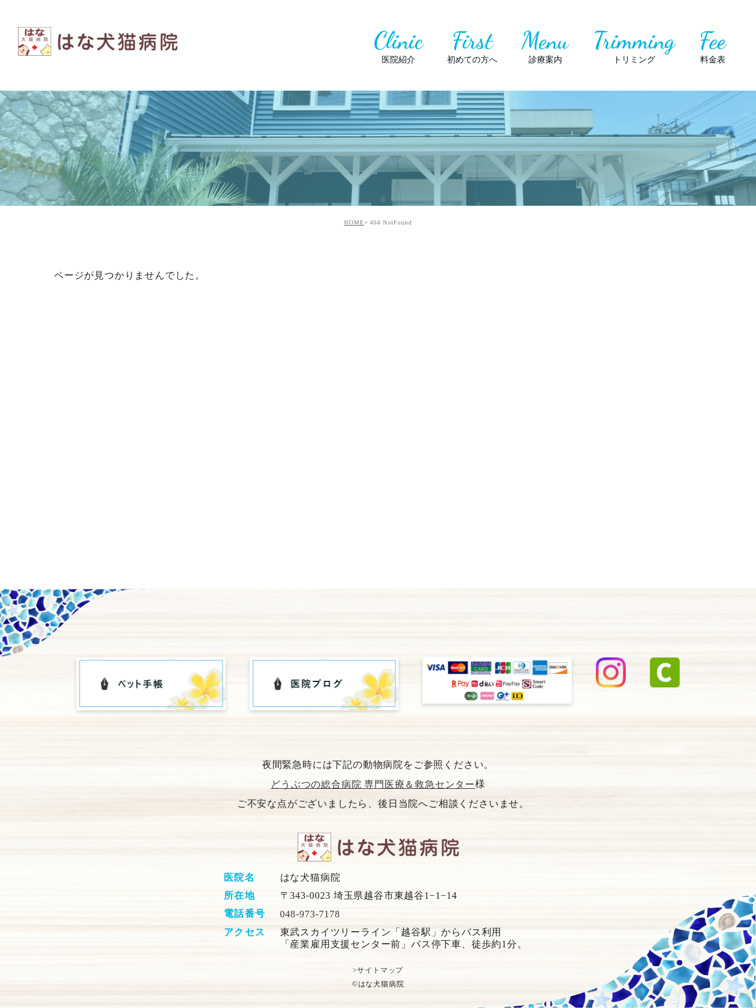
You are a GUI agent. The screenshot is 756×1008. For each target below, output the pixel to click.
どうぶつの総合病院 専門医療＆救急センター (373, 784)
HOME (354, 222)
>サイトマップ (378, 970)
